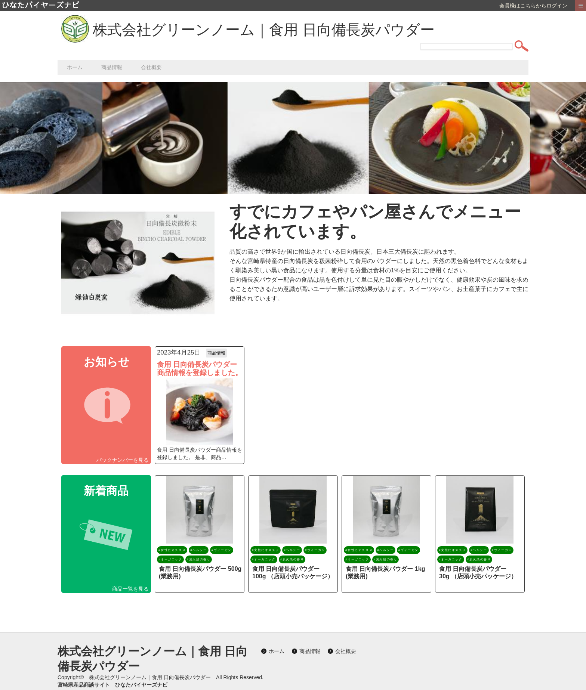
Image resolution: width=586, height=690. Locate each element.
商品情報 (111, 67)
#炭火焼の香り (199, 559)
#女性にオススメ (172, 550)
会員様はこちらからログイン (533, 6)
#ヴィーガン (222, 550)
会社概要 (151, 67)
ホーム (75, 67)
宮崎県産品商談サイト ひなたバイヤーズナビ (112, 685)
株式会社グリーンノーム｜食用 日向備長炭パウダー (264, 30)
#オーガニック (170, 559)
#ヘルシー (198, 550)
